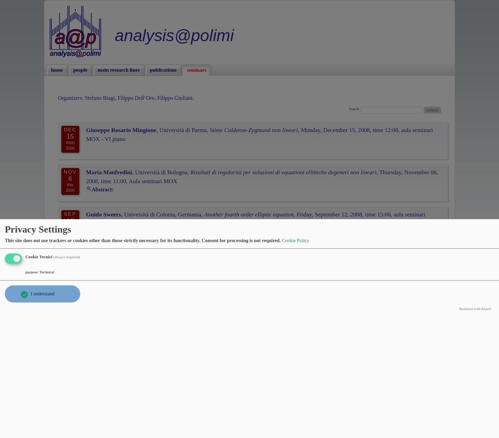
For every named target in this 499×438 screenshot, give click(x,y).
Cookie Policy (295, 240)
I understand (42, 293)
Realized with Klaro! (475, 309)
